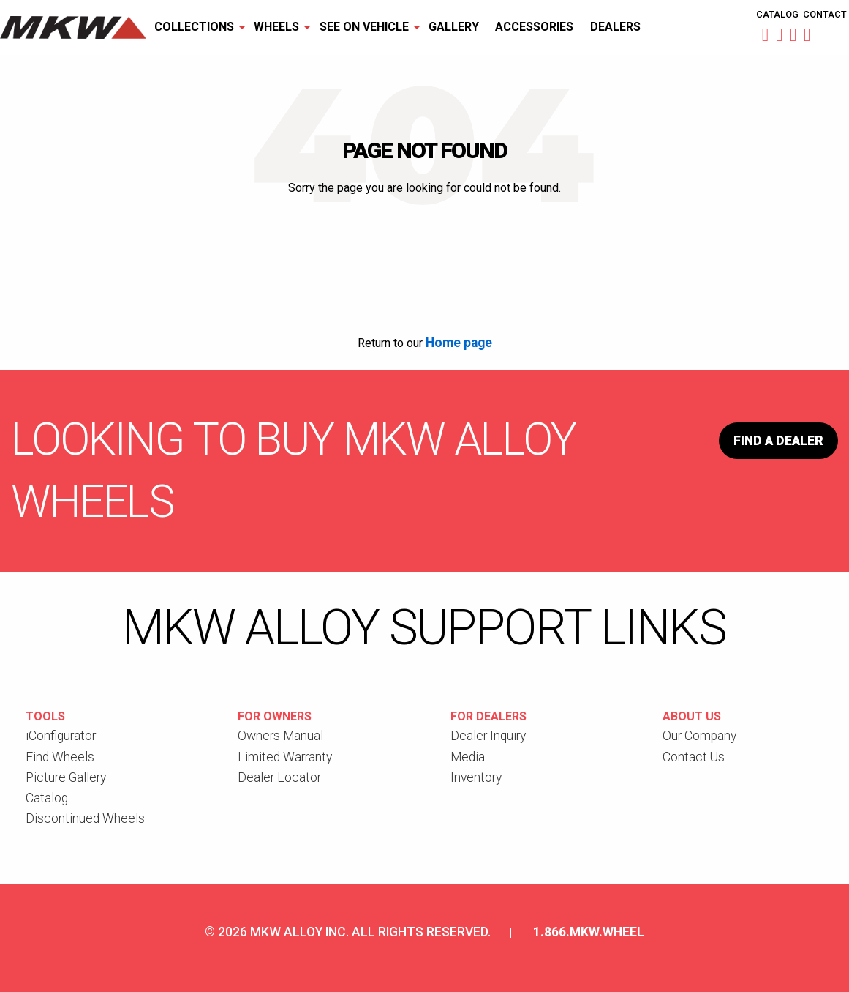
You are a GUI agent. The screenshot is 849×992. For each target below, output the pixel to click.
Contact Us (694, 757)
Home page (459, 342)
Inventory (476, 777)
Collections (194, 27)
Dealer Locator (279, 777)
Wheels (276, 27)
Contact (825, 15)
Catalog (777, 15)
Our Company (699, 735)
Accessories (534, 27)
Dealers (615, 27)
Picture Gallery (66, 777)
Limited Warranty (285, 757)
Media (467, 757)
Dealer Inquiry (488, 735)
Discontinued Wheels (85, 818)
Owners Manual (280, 735)
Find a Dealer (778, 440)
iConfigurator (61, 735)
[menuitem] (196, 27)
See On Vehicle (364, 27)
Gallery (454, 27)
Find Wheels (60, 757)
